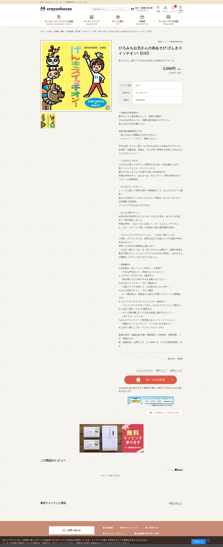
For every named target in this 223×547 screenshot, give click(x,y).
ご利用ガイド (153, 528)
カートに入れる (155, 379)
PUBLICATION (168, 24)
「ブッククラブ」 (144, 9)
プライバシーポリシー (114, 533)
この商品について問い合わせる (166, 413)
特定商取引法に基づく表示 (148, 533)
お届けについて (176, 370)
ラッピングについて (144, 370)
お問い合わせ (74, 530)
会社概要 (109, 528)
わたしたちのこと (120, 9)
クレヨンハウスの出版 (168, 21)
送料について (161, 370)
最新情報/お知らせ (100, 9)
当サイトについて (130, 528)
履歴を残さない (176, 503)
